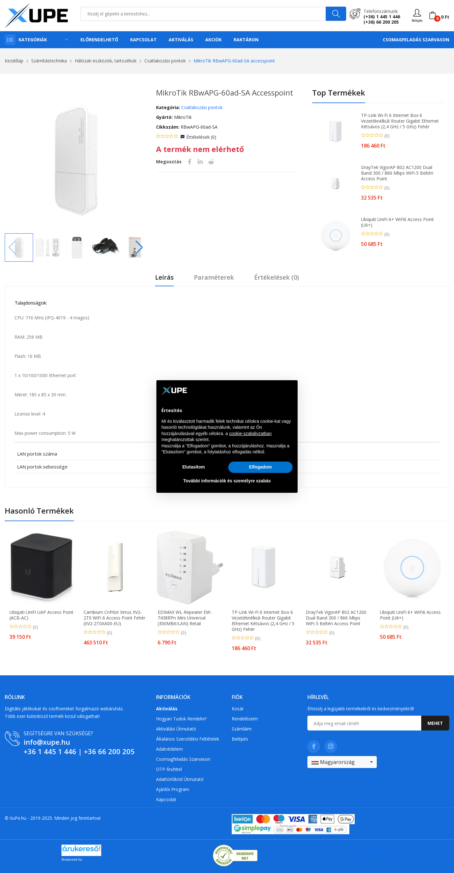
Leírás (164, 278)
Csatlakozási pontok (165, 61)
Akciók (213, 40)
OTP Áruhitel (169, 769)
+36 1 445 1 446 (50, 751)
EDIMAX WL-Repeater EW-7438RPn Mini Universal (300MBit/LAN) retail (185, 617)
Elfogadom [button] (260, 466)
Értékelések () (201, 137)
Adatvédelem (169, 749)
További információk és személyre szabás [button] (227, 480)
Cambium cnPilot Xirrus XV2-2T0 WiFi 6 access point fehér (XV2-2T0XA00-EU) (114, 617)
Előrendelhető (99, 40)
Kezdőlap (14, 61)
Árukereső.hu (71, 859)
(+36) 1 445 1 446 (382, 17)
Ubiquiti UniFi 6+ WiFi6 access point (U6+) (397, 222)
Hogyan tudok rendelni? (181, 719)
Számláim (242, 729)
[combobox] (342, 762)
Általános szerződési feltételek (187, 739)
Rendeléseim (245, 719)
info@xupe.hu (47, 742)
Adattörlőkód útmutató (180, 779)
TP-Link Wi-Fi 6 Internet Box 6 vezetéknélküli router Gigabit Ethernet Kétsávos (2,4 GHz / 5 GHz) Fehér (400, 121)
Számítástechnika (49, 61)
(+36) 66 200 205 (381, 22)
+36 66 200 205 (109, 751)
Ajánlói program (172, 789)
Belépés (240, 739)
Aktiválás (181, 40)
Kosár (238, 709)
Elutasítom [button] (193, 466)
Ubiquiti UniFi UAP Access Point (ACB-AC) (41, 615)
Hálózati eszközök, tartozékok (106, 61)
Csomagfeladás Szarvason (416, 40)
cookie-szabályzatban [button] (250, 433)
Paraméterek (214, 278)
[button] (139, 247)
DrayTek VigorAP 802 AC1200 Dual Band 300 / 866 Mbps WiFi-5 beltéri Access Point (397, 173)
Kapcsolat (143, 40)
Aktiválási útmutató (176, 729)
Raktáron (246, 40)
